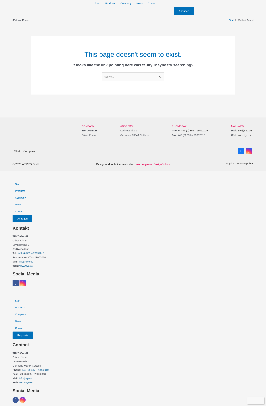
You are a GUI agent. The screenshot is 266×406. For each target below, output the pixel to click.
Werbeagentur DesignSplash (153, 164)
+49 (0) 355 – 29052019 (194, 130)
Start (231, 20)
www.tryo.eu (245, 135)
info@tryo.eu (244, 130)
